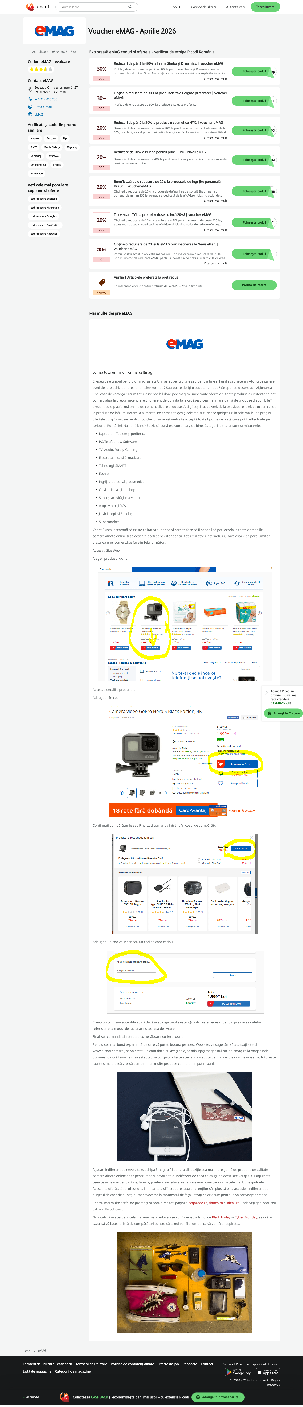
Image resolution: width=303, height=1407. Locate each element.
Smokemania (38, 165)
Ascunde (32, 1399)
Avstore (51, 138)
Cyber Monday (246, 1217)
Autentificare (236, 7)
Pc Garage (37, 173)
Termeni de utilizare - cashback (47, 1364)
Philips (57, 165)
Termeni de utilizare (91, 1364)
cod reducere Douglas (44, 216)
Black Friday (221, 1217)
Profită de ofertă (254, 285)
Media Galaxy (52, 147)
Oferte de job (168, 1364)
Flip (65, 138)
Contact (207, 1364)
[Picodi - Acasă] (37, 7)
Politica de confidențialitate (132, 1364)
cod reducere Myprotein (45, 207)
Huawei (35, 138)
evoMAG (54, 156)
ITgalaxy (72, 147)
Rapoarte (189, 1364)
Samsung (36, 156)
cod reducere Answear (44, 234)
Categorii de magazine (73, 1371)
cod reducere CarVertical (45, 225)
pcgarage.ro (197, 1203)
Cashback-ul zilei (203, 7)
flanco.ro (216, 1203)
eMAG (39, 114)
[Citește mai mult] (215, 78)
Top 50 (176, 7)
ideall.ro (233, 1203)
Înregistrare (265, 7)
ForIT (34, 147)
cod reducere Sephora (44, 199)
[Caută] (130, 7)
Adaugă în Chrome (280, 713)
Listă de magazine (37, 1371)
